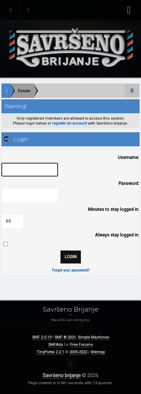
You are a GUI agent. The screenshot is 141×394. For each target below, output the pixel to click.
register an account (69, 123)
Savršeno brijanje (62, 375)
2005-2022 (78, 352)
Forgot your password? (70, 270)
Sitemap (97, 352)
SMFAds (55, 344)
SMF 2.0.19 (41, 337)
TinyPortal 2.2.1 (50, 352)
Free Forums (81, 344)
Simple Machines (93, 337)
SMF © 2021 (65, 337)
